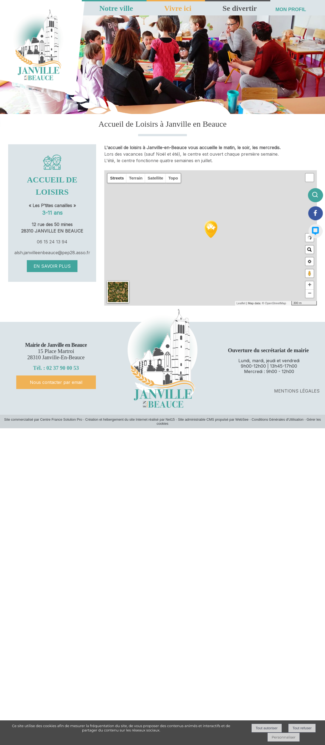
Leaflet (240, 303)
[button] (310, 178)
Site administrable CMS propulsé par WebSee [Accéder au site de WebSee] (213, 419)
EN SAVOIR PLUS (52, 266)
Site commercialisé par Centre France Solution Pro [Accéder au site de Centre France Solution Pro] (43, 419)
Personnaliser (283, 737)
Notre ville (116, 8)
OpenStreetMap (275, 303)
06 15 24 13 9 (50, 241)
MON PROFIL (290, 9)
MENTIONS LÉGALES (297, 391)
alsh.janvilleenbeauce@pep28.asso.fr (52, 252)
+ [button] (309, 285)
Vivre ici (177, 8)
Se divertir (240, 8)
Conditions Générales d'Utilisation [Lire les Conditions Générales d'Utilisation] (278, 419)
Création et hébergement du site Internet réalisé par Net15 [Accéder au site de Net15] (130, 419)
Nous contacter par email (56, 382)
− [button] (309, 294)
